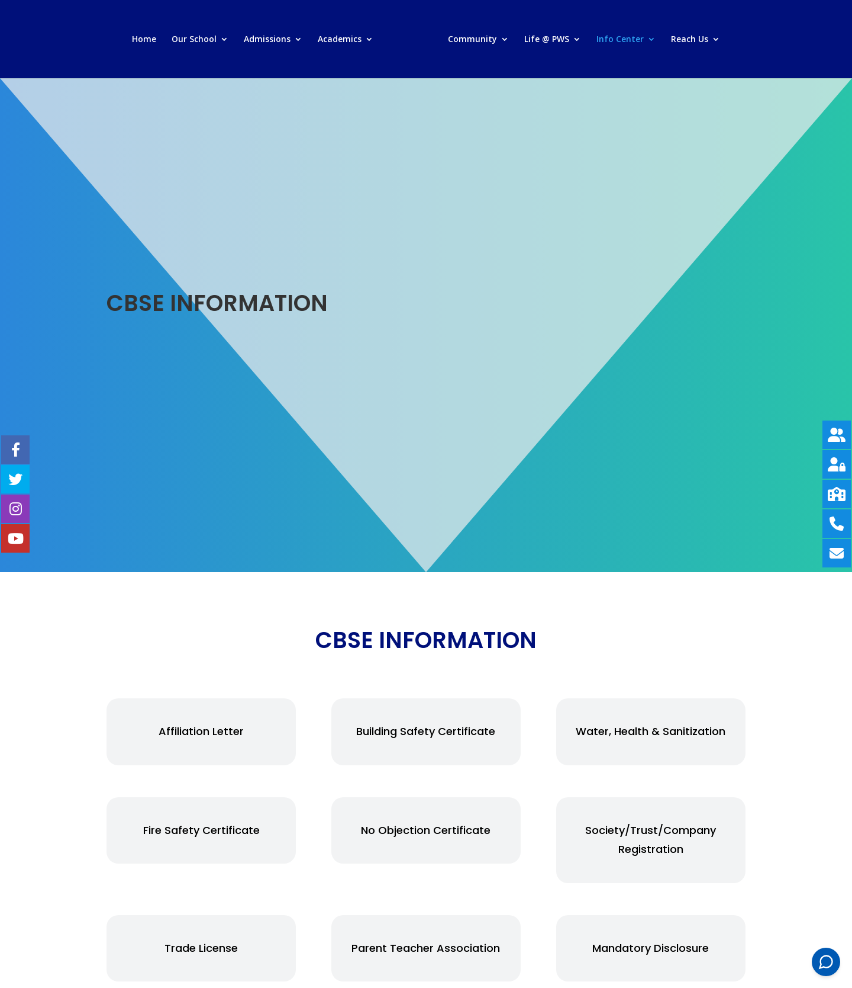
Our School (194, 39)
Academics (340, 39)
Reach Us (689, 39)
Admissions (267, 39)
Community (472, 39)
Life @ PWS (546, 39)
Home (144, 39)
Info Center (620, 39)
